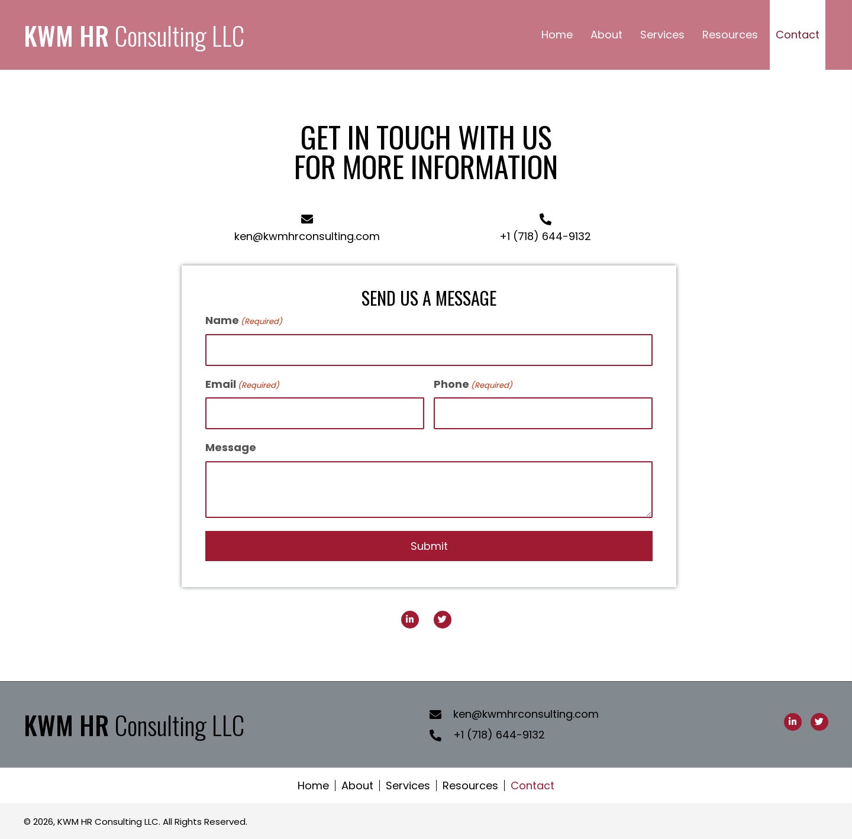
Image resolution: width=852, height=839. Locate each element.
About (357, 785)
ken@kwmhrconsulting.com (307, 236)
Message (230, 447)
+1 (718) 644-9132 (545, 236)
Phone (473, 384)
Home (313, 785)
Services (408, 785)
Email (242, 384)
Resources (470, 785)
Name (243, 320)
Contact (532, 785)
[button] (410, 620)
